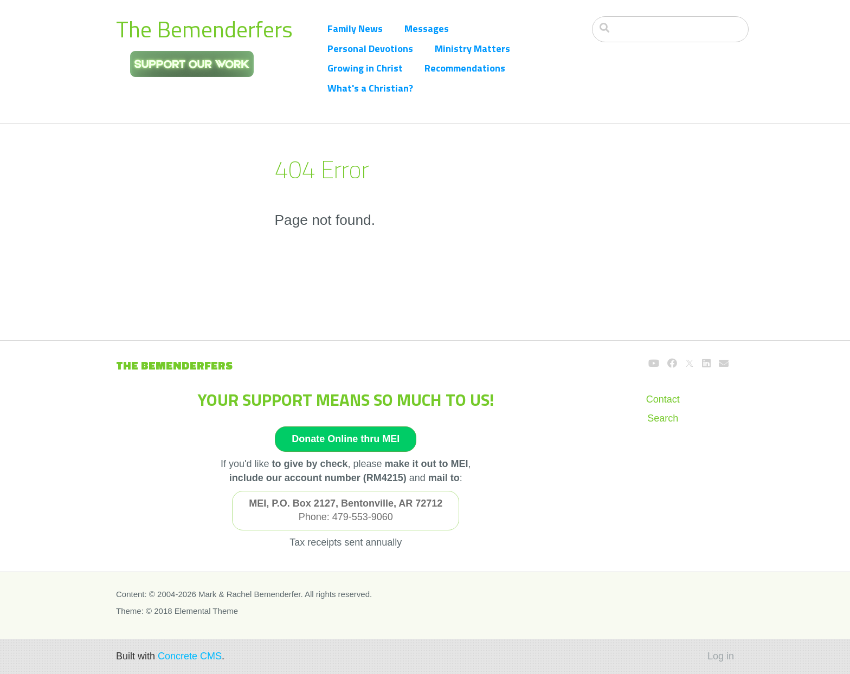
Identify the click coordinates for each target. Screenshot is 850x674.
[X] (689, 363)
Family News (355, 28)
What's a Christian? (370, 88)
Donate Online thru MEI (346, 438)
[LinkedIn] (706, 363)
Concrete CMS (190, 656)
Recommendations (464, 68)
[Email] (724, 363)
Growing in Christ (365, 68)
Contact (663, 399)
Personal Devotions (370, 48)
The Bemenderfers (204, 29)
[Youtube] (653, 363)
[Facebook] (672, 363)
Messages (426, 28)
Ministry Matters (472, 48)
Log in (720, 656)
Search (662, 418)
